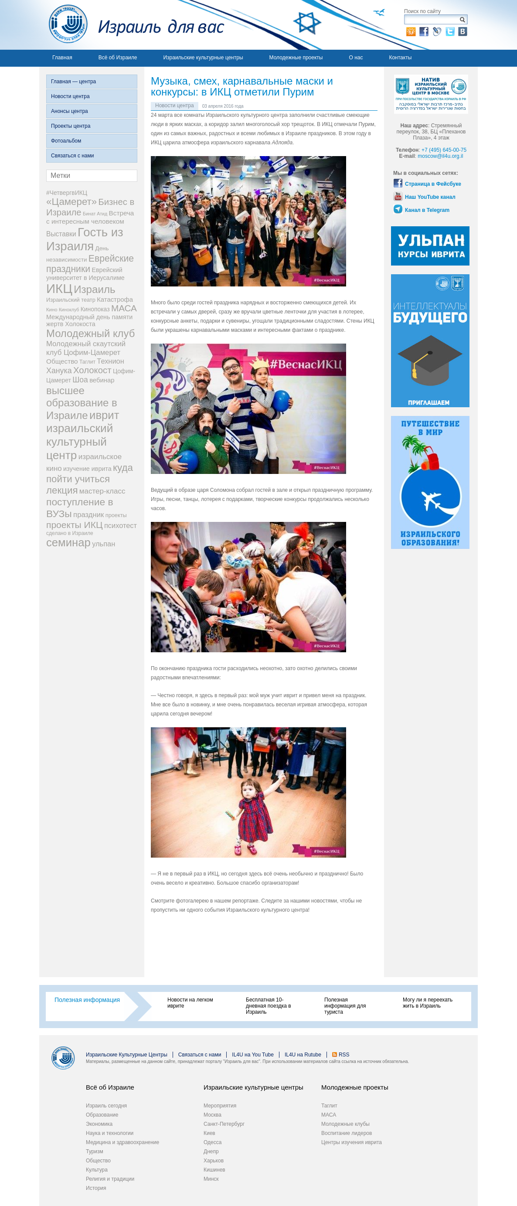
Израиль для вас (131, 25)
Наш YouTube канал (430, 197)
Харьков (214, 1161)
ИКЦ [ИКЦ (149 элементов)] (59, 288)
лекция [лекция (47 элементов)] (62, 490)
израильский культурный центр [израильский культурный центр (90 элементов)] (79, 442)
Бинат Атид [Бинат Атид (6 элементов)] (95, 213)
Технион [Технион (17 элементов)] (110, 361)
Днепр (211, 1151)
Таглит (329, 1106)
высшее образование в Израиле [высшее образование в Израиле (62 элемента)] (81, 403)
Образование (102, 1115)
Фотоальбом (66, 141)
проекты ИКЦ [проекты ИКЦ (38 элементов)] (74, 525)
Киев (209, 1133)
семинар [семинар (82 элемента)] (68, 542)
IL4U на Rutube (303, 1055)
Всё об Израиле (118, 58)
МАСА (328, 1115)
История (96, 1188)
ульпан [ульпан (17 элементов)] (103, 544)
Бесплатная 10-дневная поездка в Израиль (268, 1006)
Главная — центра (73, 81)
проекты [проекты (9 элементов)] (116, 515)
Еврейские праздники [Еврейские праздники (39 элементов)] (90, 263)
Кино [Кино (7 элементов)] (52, 309)
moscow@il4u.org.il (440, 156)
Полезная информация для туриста (345, 1006)
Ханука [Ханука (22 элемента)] (59, 370)
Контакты (400, 58)
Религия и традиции (110, 1179)
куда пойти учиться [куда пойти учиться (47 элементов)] (89, 473)
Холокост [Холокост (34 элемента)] (92, 370)
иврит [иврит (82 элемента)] (104, 415)
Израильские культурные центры (203, 58)
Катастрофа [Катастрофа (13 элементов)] (115, 299)
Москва (212, 1115)
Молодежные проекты (296, 58)
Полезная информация (87, 999)
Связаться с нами (72, 156)
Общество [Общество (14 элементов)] (62, 361)
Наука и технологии (109, 1133)
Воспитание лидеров (346, 1133)
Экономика (99, 1124)
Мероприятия (220, 1106)
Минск (211, 1179)
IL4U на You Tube (253, 1055)
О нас (356, 58)
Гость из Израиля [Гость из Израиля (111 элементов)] (84, 239)
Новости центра (70, 96)
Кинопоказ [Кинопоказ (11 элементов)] (95, 309)
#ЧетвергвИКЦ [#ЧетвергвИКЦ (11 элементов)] (66, 192)
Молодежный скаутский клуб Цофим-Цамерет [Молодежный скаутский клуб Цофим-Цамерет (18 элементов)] (86, 348)
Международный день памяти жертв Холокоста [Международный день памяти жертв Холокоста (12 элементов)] (89, 320)
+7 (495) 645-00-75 (444, 150)
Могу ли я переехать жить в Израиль (427, 1003)
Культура (97, 1170)
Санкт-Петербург (224, 1124)
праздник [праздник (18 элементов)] (88, 515)
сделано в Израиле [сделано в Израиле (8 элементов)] (69, 533)
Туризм (94, 1151)
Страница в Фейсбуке (433, 184)
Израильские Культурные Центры (126, 1055)
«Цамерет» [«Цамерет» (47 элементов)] (71, 201)
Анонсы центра (69, 111)
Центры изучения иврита (351, 1142)
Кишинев (214, 1170)
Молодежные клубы (345, 1124)
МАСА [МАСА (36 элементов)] (124, 308)
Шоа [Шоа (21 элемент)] (80, 379)
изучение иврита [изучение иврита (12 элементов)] (87, 468)
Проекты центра (70, 126)
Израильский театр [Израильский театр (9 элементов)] (70, 299)
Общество (98, 1161)
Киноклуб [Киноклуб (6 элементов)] (69, 309)
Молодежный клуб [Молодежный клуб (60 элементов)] (90, 333)
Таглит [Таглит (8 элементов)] (87, 362)
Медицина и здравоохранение (122, 1142)
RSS (344, 1055)
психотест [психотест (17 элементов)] (120, 525)
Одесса (212, 1142)
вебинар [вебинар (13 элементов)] (101, 380)
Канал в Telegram (427, 210)
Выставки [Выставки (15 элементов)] (61, 234)
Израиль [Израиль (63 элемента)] (94, 289)
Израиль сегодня (106, 1106)
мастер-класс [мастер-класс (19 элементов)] (102, 491)
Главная (62, 58)
